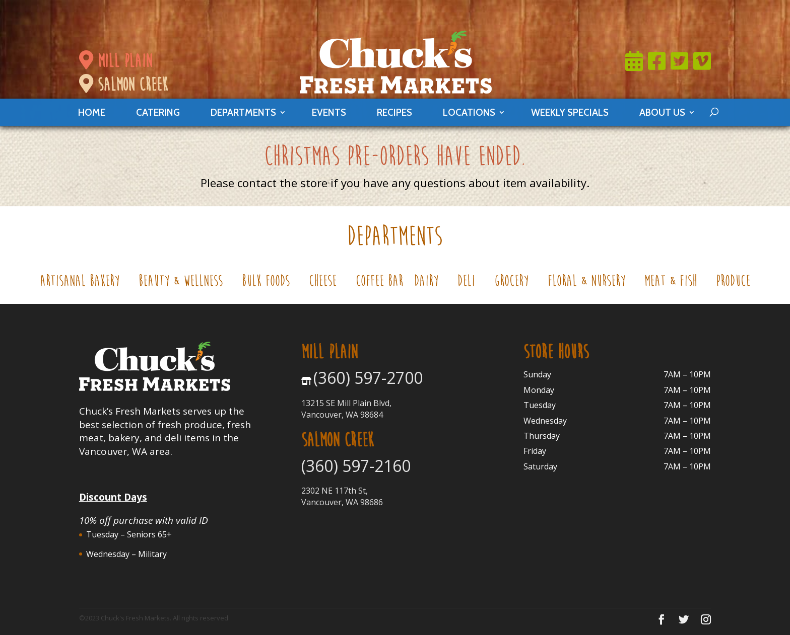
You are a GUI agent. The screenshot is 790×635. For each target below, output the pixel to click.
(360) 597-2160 (356, 466)
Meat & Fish (674, 282)
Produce (733, 282)
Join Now (466, 13)
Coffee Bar (379, 282)
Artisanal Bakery (83, 282)
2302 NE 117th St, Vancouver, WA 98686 (342, 496)
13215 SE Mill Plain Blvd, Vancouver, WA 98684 (346, 409)
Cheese (327, 282)
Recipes (394, 112)
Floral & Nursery (590, 282)
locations (469, 112)
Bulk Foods (270, 282)
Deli (470, 282)
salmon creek (123, 84)
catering (158, 112)
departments (243, 112)
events (329, 112)
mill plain (115, 61)
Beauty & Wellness (185, 282)
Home (91, 112)
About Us (662, 112)
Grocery (515, 282)
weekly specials (570, 112)
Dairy (430, 282)
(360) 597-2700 (368, 377)
